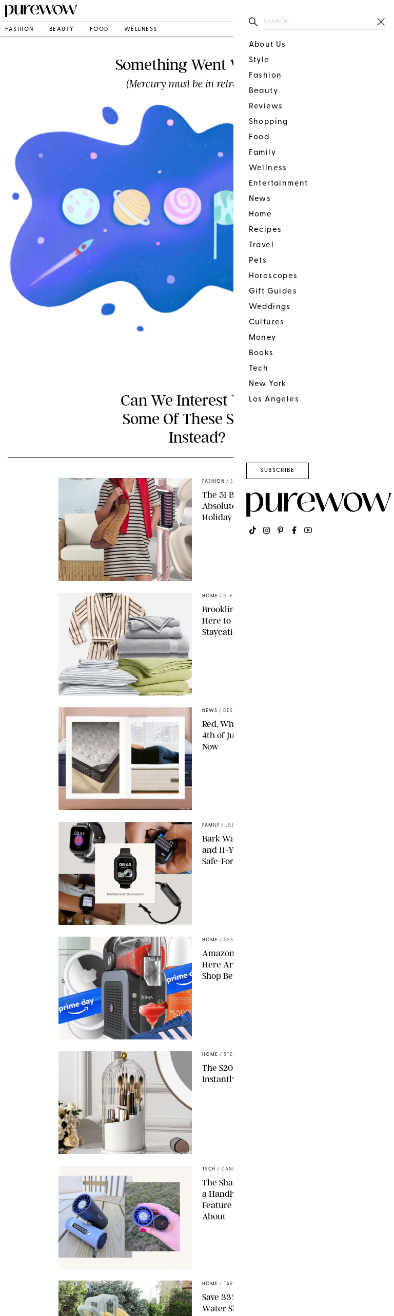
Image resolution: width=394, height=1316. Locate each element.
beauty (61, 29)
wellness (140, 29)
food (99, 29)
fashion (19, 29)
